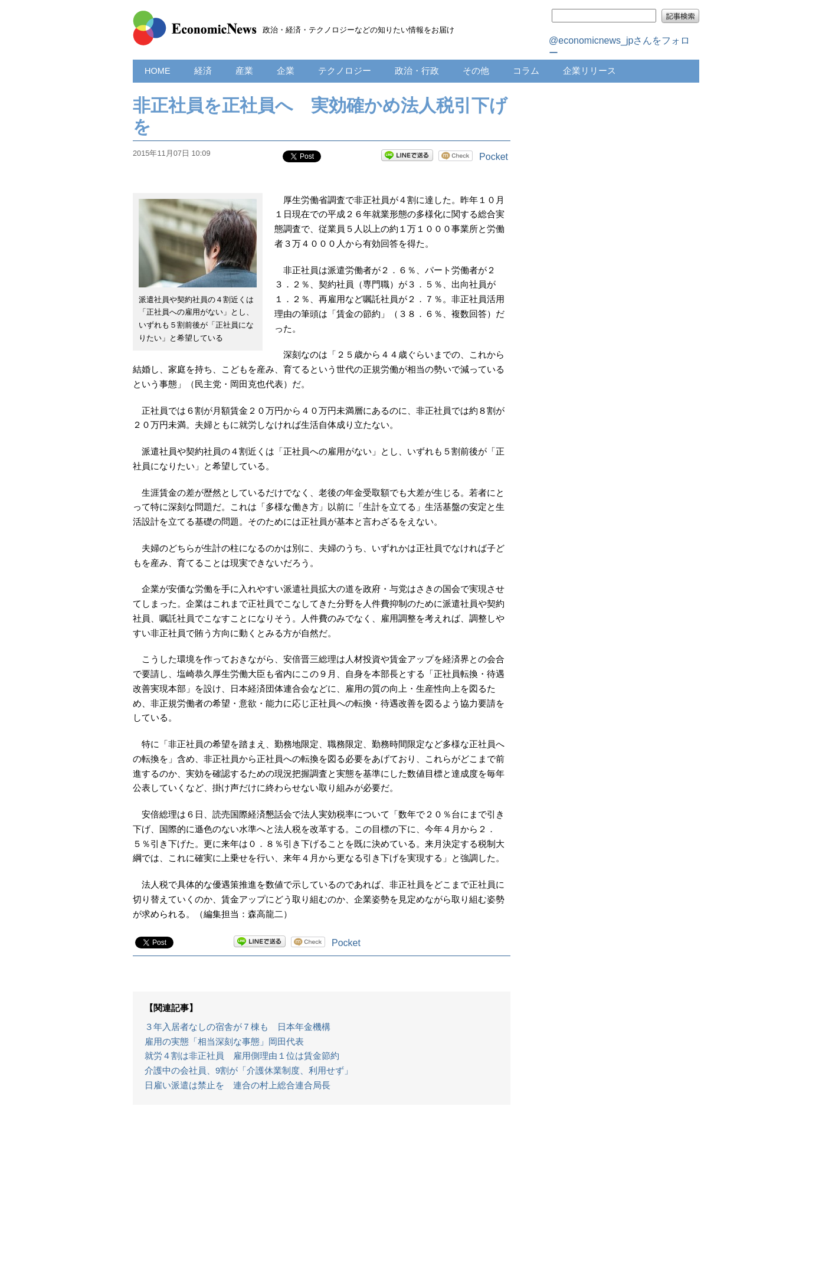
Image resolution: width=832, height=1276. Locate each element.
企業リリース (589, 71)
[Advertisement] (321, 1196)
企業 (285, 71)
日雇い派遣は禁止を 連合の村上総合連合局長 (237, 1085)
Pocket (493, 157)
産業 (244, 71)
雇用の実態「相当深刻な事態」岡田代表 (224, 1041)
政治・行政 (417, 71)
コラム (526, 71)
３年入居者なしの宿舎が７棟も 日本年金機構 (237, 1027)
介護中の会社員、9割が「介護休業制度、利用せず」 (249, 1070)
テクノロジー (344, 71)
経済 (203, 71)
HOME (158, 71)
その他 (476, 71)
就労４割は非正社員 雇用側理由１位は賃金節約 (242, 1056)
